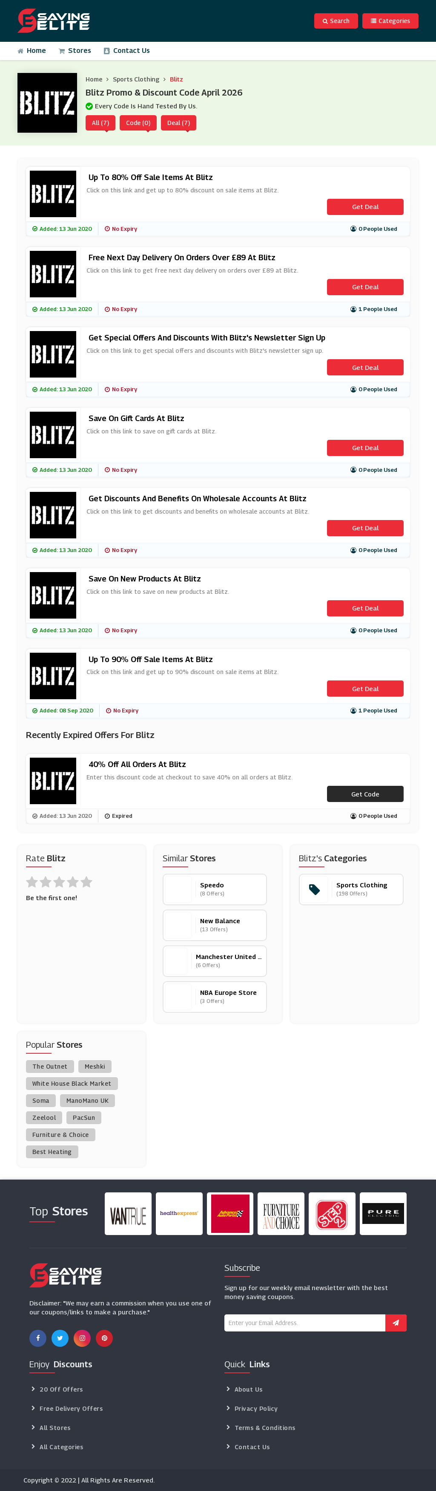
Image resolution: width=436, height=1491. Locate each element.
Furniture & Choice (60, 1134)
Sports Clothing (136, 79)
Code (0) (138, 122)
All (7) (100, 122)
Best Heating (52, 1151)
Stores (75, 51)
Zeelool (44, 1117)
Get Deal (365, 206)
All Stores (55, 1427)
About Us (249, 1389)
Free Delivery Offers (71, 1408)
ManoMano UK (87, 1100)
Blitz (176, 79)
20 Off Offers (61, 1389)
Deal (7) (178, 122)
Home (31, 51)
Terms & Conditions (265, 1427)
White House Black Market (72, 1083)
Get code (365, 794)
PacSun (84, 1117)
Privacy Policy (256, 1408)
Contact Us (127, 51)
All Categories (61, 1446)
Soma (40, 1100)
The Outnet (50, 1066)
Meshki (95, 1066)
